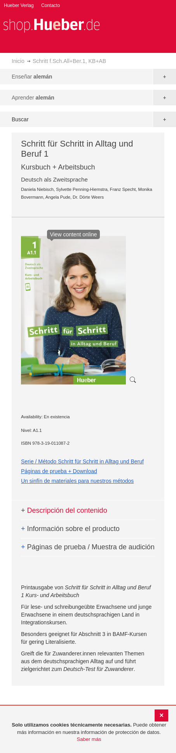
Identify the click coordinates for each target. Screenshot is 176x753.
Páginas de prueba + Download (59, 471)
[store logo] (51, 24)
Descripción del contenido (64, 510)
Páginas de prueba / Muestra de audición (88, 547)
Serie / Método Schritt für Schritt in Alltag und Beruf (82, 461)
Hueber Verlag (19, 5)
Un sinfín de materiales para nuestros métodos (77, 481)
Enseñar (32, 76)
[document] (89, 732)
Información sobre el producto (70, 529)
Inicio (18, 61)
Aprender (33, 97)
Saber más (89, 739)
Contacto (50, 5)
